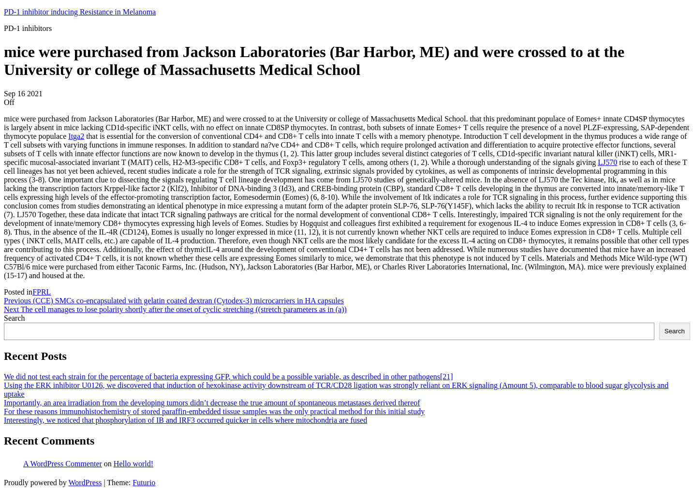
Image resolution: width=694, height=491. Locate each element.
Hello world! (133, 464)
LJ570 (607, 162)
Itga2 (76, 136)
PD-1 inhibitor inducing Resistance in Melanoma (80, 12)
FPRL (41, 292)
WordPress (85, 482)
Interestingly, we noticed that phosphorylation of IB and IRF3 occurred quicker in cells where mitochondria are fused (185, 420)
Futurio (144, 482)
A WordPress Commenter (62, 464)
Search (14, 318)
